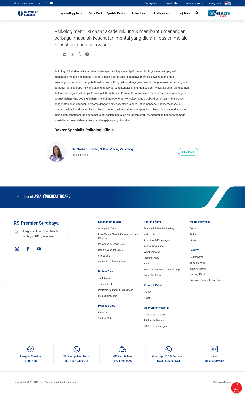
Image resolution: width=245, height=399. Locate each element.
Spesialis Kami (114, 13)
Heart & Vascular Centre (111, 256)
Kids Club (103, 318)
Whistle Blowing (214, 367)
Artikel (193, 234)
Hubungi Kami (214, 3)
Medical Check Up (107, 301)
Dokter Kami (95, 13)
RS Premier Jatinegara (156, 332)
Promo (147, 298)
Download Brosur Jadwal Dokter (207, 286)
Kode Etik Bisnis (152, 281)
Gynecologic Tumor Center (112, 267)
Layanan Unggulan (69, 13)
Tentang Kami (150, 3)
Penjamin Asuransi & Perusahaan (115, 296)
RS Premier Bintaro (154, 326)
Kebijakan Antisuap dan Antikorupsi (163, 275)
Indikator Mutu (151, 263)
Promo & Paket (171, 3)
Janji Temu (184, 13)
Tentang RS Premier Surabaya (159, 234)
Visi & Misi (149, 240)
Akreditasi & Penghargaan (157, 246)
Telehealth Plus (106, 290)
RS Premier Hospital (156, 313)
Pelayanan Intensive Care (111, 250)
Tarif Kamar (104, 284)
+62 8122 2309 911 (76, 367)
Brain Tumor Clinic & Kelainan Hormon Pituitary (118, 242)
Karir (146, 269)
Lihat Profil (187, 156)
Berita (193, 240)
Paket (147, 304)
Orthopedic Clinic (107, 234)
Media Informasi (193, 3)
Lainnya (194, 256)
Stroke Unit (104, 261)
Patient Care (138, 13)
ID (229, 3)
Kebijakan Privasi (222, 388)
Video (193, 246)
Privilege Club (161, 13)
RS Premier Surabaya (155, 320)
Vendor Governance (154, 252)
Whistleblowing (152, 258)
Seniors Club (104, 324)
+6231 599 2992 (122, 367)
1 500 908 (30, 367)
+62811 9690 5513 (168, 367)
